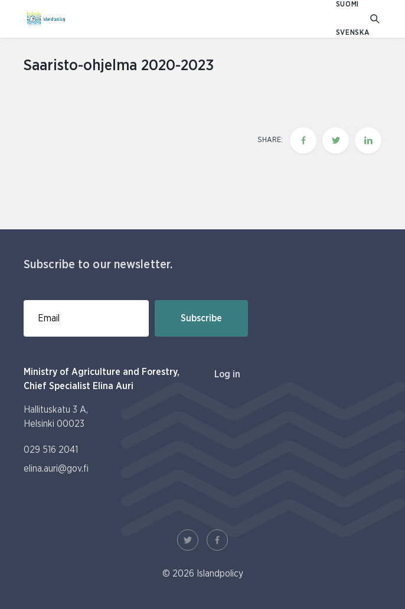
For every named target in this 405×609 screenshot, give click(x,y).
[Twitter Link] (187, 540)
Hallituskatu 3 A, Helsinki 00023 (56, 417)
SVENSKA (353, 33)
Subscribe (201, 318)
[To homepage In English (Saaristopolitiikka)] (46, 19)
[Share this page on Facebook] (303, 140)
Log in (227, 374)
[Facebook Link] (217, 540)
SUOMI (347, 4)
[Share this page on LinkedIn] (368, 140)
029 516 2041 (51, 450)
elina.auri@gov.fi (56, 468)
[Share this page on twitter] (335, 140)
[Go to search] (375, 19)
